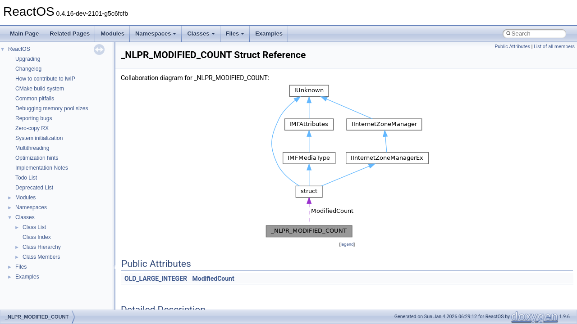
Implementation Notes (41, 168)
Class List (34, 227)
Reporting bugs (33, 118)
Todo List (26, 178)
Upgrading (27, 59)
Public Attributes (512, 47)
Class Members (41, 257)
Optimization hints (36, 158)
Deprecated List (34, 187)
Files (235, 33)
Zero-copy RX (32, 128)
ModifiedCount (213, 278)
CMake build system (39, 89)
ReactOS (19, 49)
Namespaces (156, 33)
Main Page (24, 33)
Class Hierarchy (42, 247)
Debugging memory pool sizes (51, 108)
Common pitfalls (34, 98)
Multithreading (32, 148)
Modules (112, 33)
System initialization (39, 138)
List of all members (554, 47)
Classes (201, 33)
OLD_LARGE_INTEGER (155, 278)
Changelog (28, 69)
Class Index (37, 237)
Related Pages (70, 33)
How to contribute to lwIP (45, 79)
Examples (269, 33)
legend (346, 244)
